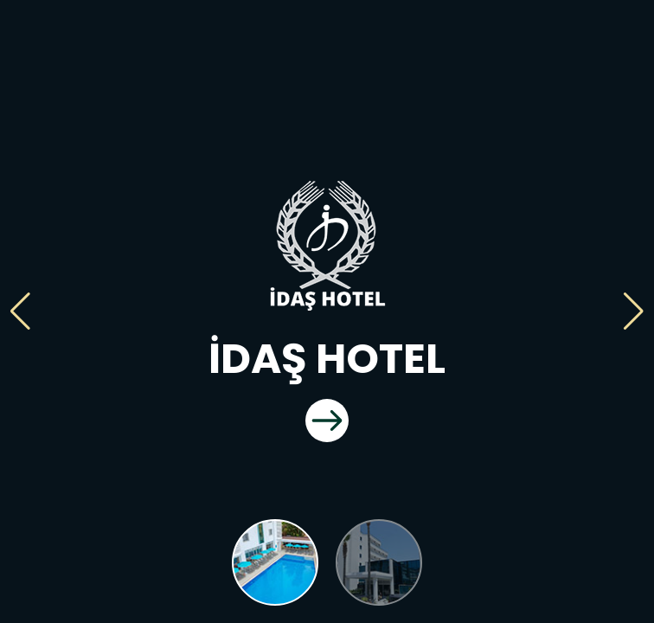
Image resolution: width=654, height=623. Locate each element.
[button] (20, 311)
